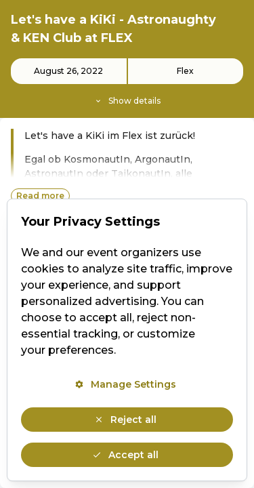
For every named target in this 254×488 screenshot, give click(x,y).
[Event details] (127, 82)
